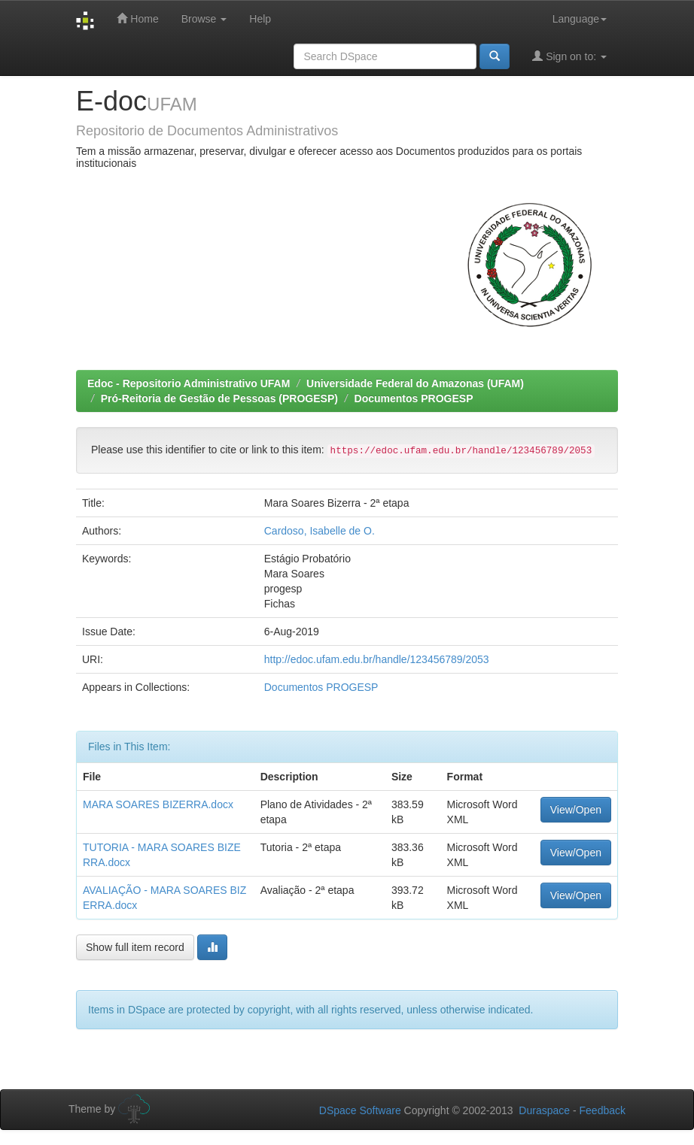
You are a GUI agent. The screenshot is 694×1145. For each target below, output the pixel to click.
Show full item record (135, 947)
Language (579, 19)
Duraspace (544, 1110)
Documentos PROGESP (414, 398)
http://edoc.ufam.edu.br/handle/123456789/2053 (376, 659)
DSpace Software (360, 1110)
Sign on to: (569, 56)
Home (137, 18)
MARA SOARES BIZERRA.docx (158, 804)
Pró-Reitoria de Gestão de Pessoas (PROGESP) (219, 398)
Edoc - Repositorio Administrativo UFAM (188, 383)
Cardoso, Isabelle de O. (319, 531)
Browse (204, 19)
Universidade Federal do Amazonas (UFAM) (415, 383)
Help (260, 19)
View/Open (575, 810)
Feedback (603, 1110)
